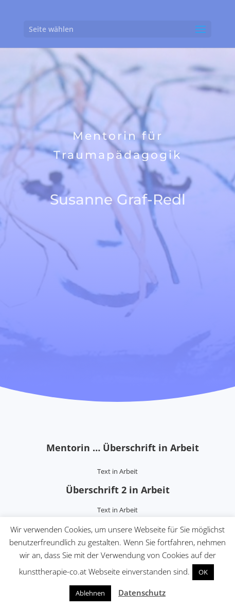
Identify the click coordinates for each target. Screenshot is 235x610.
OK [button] (203, 572)
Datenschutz (142, 592)
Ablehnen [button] (90, 593)
